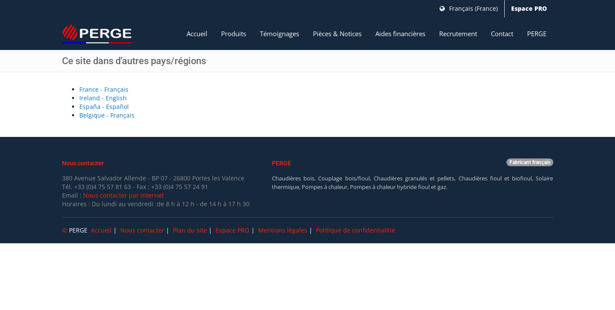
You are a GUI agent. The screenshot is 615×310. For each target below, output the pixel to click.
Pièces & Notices (337, 33)
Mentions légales (282, 230)
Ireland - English (103, 98)
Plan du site (190, 230)
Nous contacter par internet (123, 195)
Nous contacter (142, 230)
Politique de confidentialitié (355, 230)
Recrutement (458, 33)
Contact (502, 33)
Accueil (197, 33)
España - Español (104, 106)
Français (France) (469, 8)
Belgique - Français (106, 115)
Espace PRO (529, 8)
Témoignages (279, 33)
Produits (233, 33)
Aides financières (400, 33)
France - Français (103, 89)
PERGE (536, 33)
